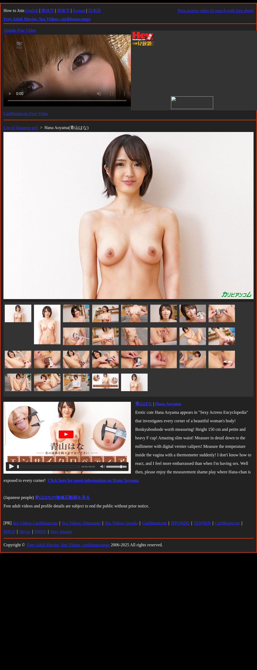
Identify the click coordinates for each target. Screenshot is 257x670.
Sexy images (61, 531)
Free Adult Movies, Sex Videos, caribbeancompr (68, 545)
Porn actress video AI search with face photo (216, 10)
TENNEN (202, 523)
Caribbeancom (154, 523)
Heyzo (25, 531)
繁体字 (47, 10)
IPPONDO (180, 523)
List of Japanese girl (20, 127)
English (31, 10)
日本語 (94, 10)
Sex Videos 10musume (81, 523)
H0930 (40, 531)
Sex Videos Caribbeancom (34, 523)
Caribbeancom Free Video (25, 113)
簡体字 (63, 10)
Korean (79, 10)
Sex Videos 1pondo (121, 523)
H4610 (9, 531)
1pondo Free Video (19, 30)
